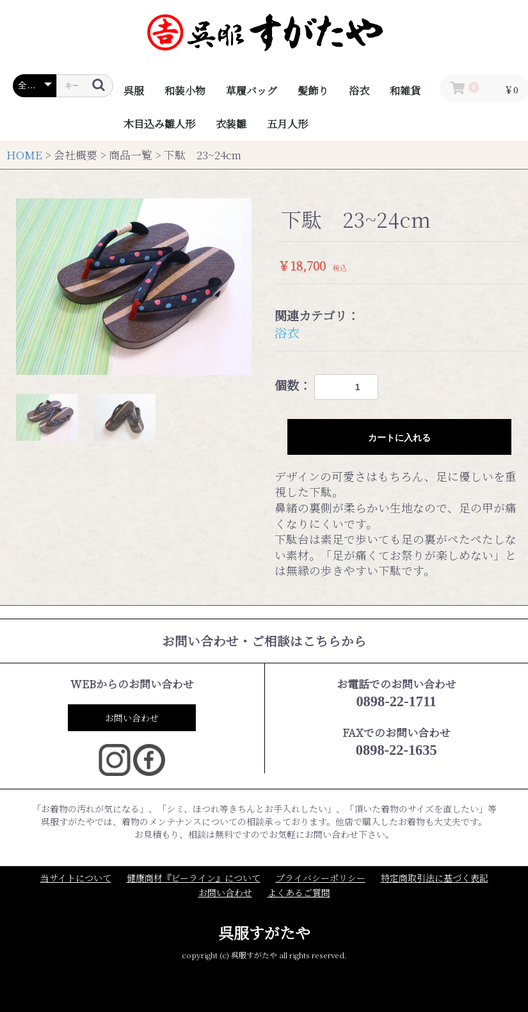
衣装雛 (231, 123)
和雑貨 (405, 90)
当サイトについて (75, 878)
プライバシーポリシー (320, 878)
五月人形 (287, 123)
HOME (24, 154)
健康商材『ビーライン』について (193, 878)
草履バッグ (251, 90)
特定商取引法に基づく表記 (434, 878)
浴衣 (359, 90)
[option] (134, 286)
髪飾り (313, 90)
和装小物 (184, 90)
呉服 (134, 90)
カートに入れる (399, 437)
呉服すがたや (264, 932)
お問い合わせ (132, 717)
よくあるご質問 (299, 893)
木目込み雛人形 (159, 123)
